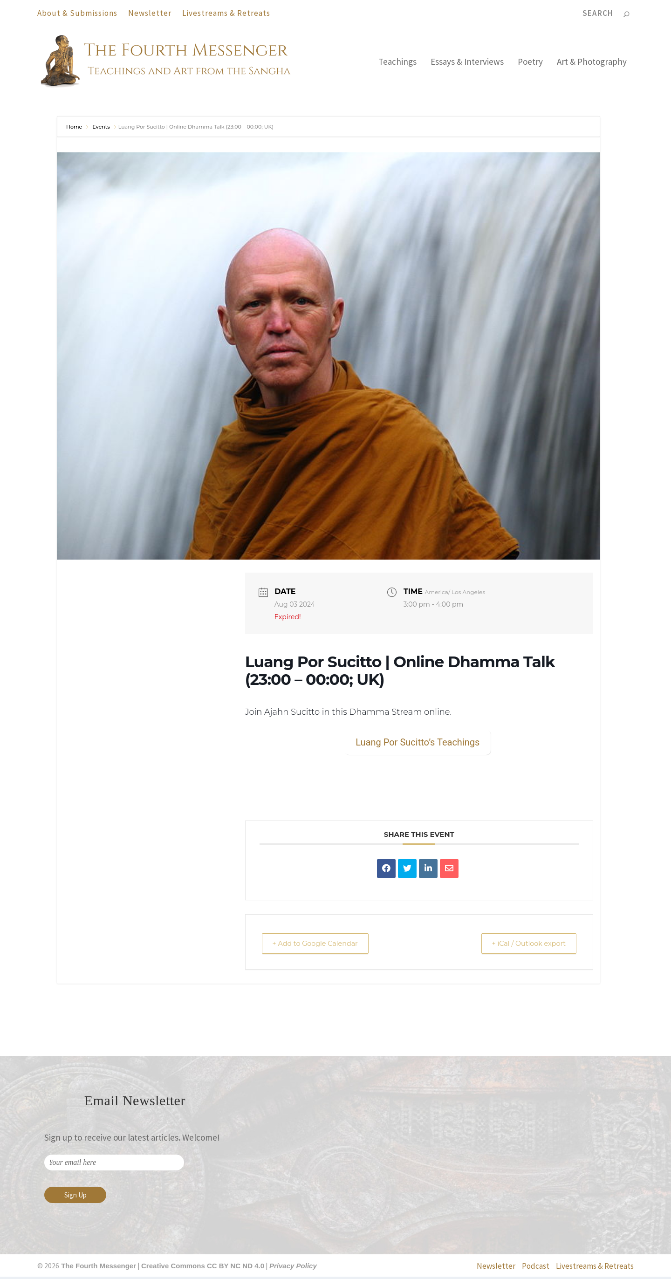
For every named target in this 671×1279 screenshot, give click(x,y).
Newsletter (149, 13)
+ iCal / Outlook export (524, 945)
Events (101, 129)
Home (74, 129)
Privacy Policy (293, 1268)
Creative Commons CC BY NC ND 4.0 (202, 1268)
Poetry (530, 64)
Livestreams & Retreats (226, 13)
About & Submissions (77, 13)
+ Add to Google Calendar (320, 945)
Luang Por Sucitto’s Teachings (417, 744)
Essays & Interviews (467, 64)
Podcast (535, 1268)
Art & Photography (592, 64)
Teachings (397, 64)
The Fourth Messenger (97, 1268)
